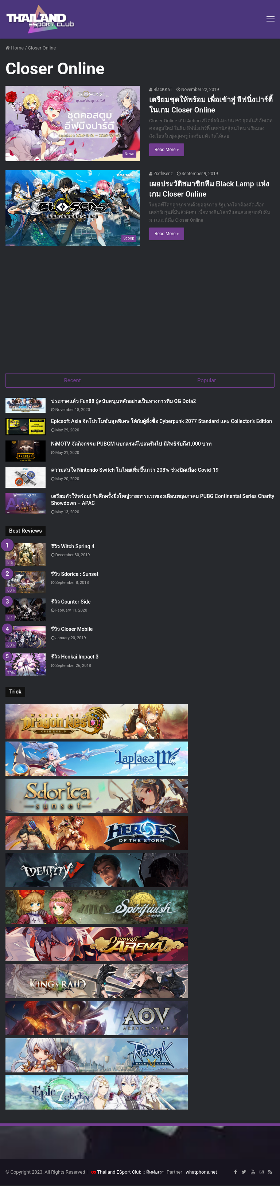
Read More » (167, 149)
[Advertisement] (140, 311)
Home (14, 48)
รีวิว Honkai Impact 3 (74, 657)
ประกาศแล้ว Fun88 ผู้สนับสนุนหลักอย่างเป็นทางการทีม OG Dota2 (123, 402)
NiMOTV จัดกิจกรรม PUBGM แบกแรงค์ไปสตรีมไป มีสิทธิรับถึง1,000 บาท (131, 444)
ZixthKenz (161, 173)
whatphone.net (201, 1172)
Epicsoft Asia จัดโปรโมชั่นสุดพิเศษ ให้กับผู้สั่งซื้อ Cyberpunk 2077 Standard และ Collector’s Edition (161, 422)
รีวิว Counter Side (71, 602)
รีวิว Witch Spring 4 (72, 547)
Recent (72, 380)
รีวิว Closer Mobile (72, 630)
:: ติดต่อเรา (153, 1172)
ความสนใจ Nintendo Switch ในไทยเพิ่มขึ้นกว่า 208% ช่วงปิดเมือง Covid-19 (134, 471)
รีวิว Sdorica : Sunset (74, 575)
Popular (206, 380)
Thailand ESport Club (119, 1172)
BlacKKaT (160, 89)
